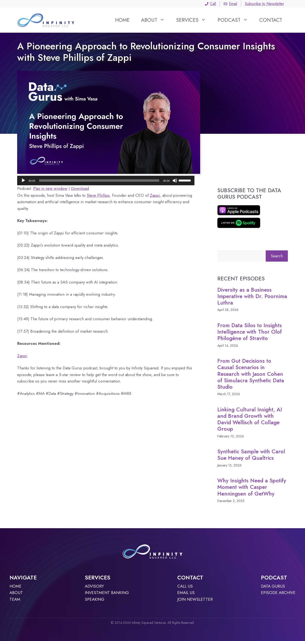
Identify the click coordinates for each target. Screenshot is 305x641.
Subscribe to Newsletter (264, 3)
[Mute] (175, 180)
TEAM (15, 599)
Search (277, 256)
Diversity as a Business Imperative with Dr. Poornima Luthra (252, 296)
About (155, 20)
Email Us (186, 592)
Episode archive (278, 592)
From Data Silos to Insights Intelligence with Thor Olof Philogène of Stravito (249, 331)
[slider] (99, 180)
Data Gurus (273, 586)
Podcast (236, 20)
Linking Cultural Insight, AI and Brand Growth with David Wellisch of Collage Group (249, 419)
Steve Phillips (98, 195)
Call (210, 3)
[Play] (23, 180)
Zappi (155, 195)
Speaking (94, 599)
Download (80, 188)
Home (122, 20)
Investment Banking (107, 592)
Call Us (185, 586)
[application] (105, 180)
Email (230, 3)
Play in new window (50, 188)
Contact (270, 20)
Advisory (94, 586)
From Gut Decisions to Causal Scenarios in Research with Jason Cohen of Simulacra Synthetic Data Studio (250, 374)
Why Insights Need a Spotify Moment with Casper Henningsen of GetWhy (251, 487)
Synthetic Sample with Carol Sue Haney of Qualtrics (251, 455)
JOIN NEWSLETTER (195, 599)
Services (194, 20)
